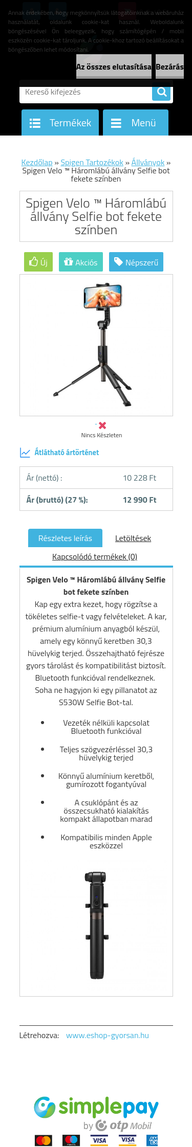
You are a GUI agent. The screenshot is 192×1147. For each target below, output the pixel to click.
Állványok (148, 162)
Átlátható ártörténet (59, 452)
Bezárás (170, 66)
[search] (161, 92)
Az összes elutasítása (114, 66)
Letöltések (133, 538)
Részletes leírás (65, 538)
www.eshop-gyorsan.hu (107, 1035)
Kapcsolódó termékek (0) (94, 556)
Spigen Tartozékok (91, 162)
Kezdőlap (37, 162)
